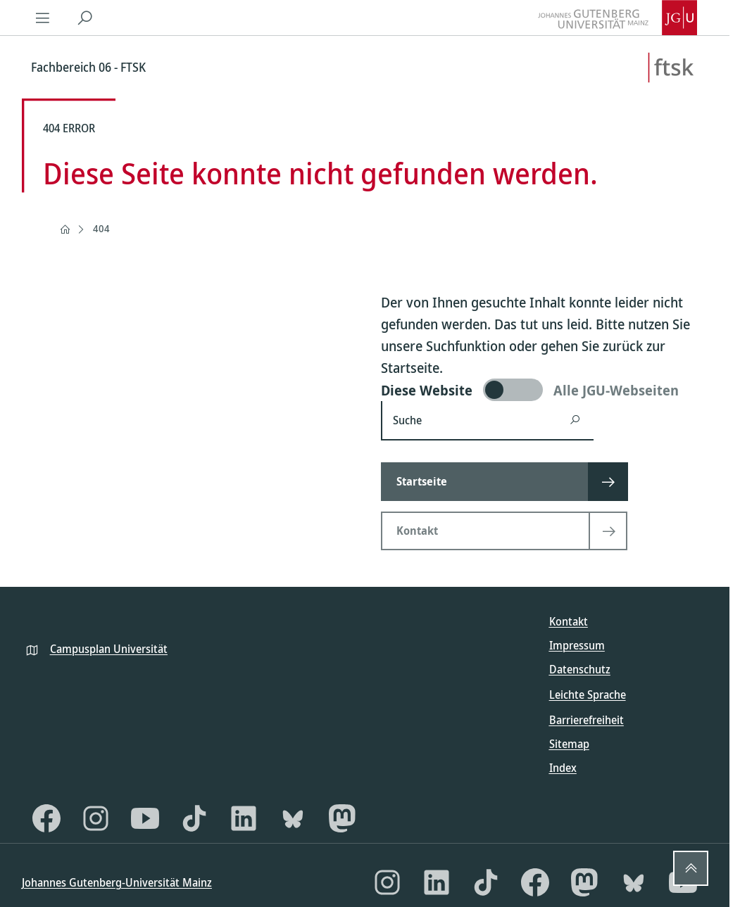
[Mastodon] (342, 818)
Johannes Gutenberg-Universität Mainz (117, 882)
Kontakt (568, 621)
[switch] (544, 390)
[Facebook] (46, 818)
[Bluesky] (293, 818)
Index (563, 767)
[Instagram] (96, 818)
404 (101, 228)
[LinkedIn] (244, 818)
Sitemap (569, 743)
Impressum (577, 645)
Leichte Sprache (587, 694)
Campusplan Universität (109, 649)
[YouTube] (145, 818)
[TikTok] (194, 818)
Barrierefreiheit (586, 720)
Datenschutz (579, 669)
